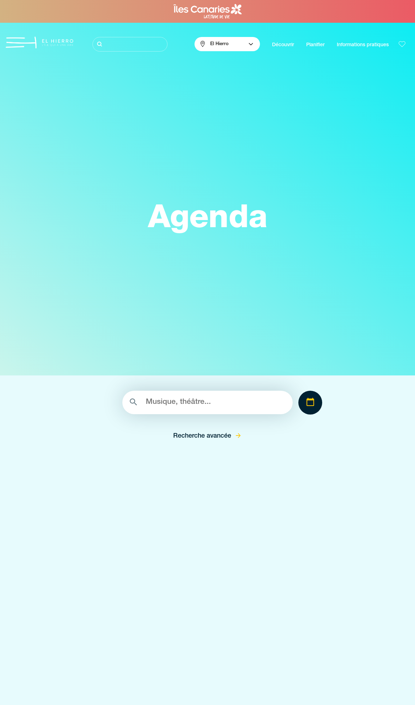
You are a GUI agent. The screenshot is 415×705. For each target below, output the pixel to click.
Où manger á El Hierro (314, 670)
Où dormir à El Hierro (312, 682)
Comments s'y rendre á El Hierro (326, 657)
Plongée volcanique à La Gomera (44, 657)
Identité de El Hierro (28, 695)
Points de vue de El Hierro (183, 670)
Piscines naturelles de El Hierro (189, 695)
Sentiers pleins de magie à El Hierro (47, 670)
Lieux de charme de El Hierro (187, 657)
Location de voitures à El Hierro (324, 695)
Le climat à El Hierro (311, 644)
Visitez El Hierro (24, 644)
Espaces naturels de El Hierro (188, 644)
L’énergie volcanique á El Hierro (42, 682)
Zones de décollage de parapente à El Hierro (205, 682)
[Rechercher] (130, 44)
